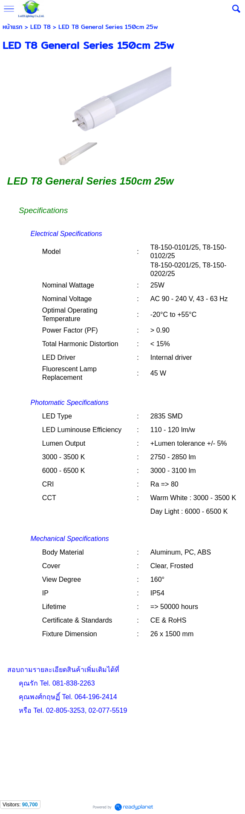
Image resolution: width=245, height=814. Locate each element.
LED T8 (40, 26)
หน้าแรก (13, 26)
